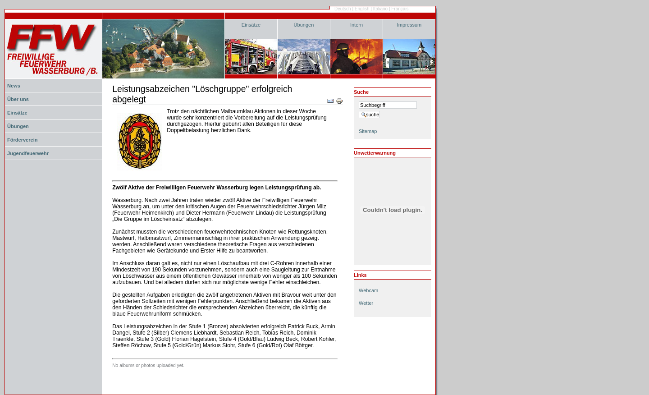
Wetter (366, 303)
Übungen (304, 25)
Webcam (368, 290)
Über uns (18, 99)
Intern (356, 25)
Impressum (409, 25)
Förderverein (22, 139)
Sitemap (368, 131)
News (13, 85)
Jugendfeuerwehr (28, 153)
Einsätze (251, 25)
